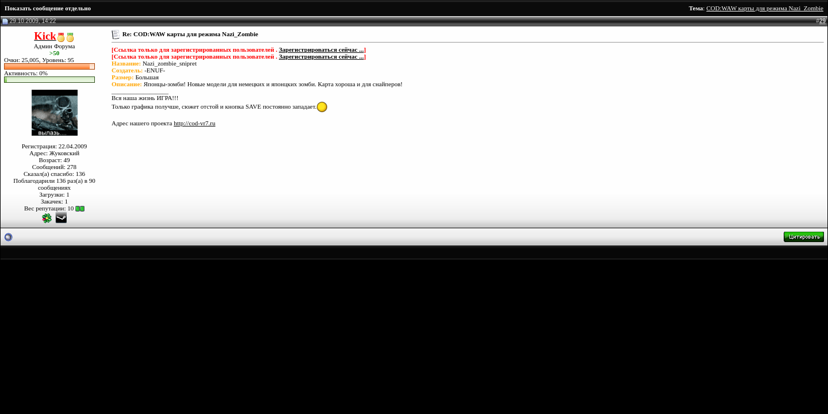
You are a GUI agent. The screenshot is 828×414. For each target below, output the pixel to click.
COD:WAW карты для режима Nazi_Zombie (764, 8)
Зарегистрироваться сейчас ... (321, 49)
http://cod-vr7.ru (194, 123)
